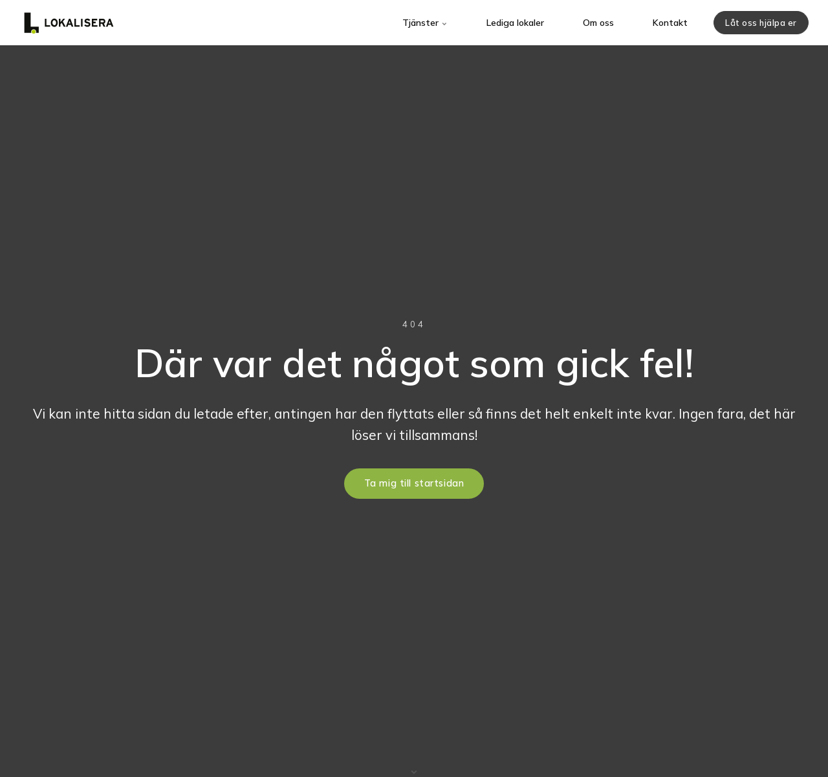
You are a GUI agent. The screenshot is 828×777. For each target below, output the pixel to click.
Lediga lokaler (515, 22)
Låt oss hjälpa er (761, 22)
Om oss (598, 22)
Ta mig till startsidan (414, 483)
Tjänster (425, 22)
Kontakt (670, 22)
